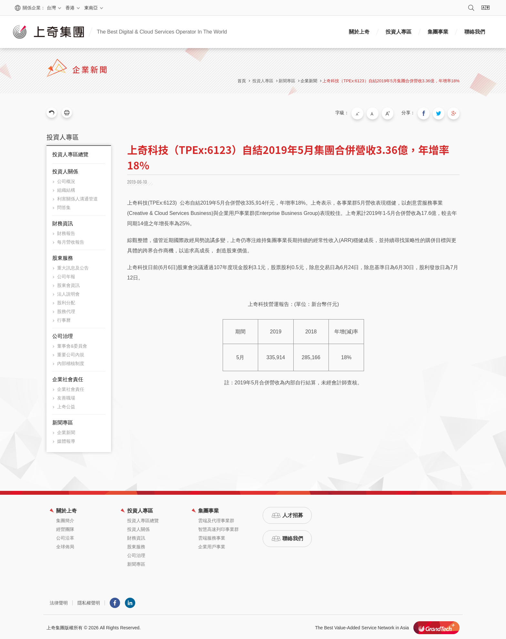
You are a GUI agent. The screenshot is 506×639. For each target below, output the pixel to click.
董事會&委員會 (72, 344)
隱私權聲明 (88, 601)
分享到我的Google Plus (454, 112)
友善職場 (66, 396)
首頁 (242, 80)
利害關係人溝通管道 (77, 197)
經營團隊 (65, 527)
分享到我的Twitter (441, 112)
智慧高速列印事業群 (218, 527)
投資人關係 (65, 170)
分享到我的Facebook (427, 112)
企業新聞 (308, 80)
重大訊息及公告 (73, 266)
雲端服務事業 (211, 536)
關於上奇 (359, 32)
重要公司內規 (70, 353)
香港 (70, 7)
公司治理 (62, 334)
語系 (485, 7)
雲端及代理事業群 (216, 519)
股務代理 (66, 309)
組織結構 (66, 188)
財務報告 (66, 231)
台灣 (51, 7)
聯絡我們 (474, 32)
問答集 (64, 205)
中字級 (379, 112)
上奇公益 (66, 405)
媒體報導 (66, 439)
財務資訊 (62, 222)
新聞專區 (62, 421)
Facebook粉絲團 (115, 601)
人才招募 (292, 513)
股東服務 (62, 256)
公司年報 (66, 275)
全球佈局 (65, 545)
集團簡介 (65, 519)
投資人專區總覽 (70, 153)
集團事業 (438, 32)
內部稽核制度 (70, 361)
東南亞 (91, 7)
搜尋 (471, 7)
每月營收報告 (70, 240)
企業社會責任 (67, 377)
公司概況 (66, 179)
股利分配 (66, 301)
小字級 (365, 112)
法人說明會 (68, 292)
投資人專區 (398, 32)
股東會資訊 (68, 283)
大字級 (393, 112)
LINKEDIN (130, 601)
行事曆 (64, 318)
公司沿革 (65, 536)
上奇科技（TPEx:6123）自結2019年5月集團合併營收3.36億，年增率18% (391, 80)
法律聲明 (59, 601)
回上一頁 (51, 112)
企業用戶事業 (211, 545)
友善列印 (67, 112)
